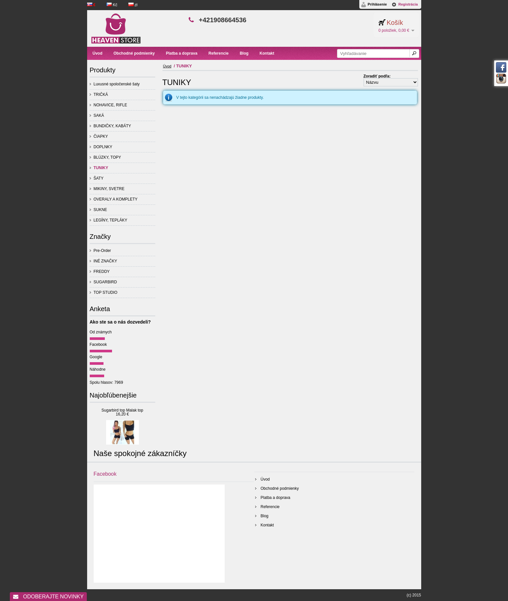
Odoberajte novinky (48, 596)
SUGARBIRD (105, 282)
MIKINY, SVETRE (109, 188)
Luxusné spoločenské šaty (117, 84)
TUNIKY (101, 168)
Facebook (98, 344)
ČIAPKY (101, 136)
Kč (112, 5)
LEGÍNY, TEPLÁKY (110, 220)
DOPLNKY (103, 147)
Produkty (103, 70)
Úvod (167, 66)
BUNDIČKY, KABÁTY (112, 126)
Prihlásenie (377, 4)
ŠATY (98, 178)
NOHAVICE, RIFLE (110, 105)
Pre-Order (102, 250)
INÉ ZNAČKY (105, 261)
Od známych (101, 332)
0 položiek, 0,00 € (393, 30)
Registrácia (408, 4)
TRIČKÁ (101, 94)
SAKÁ (99, 115)
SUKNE (100, 209)
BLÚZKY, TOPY (107, 157)
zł (133, 5)
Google (96, 357)
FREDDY (102, 271)
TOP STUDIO (106, 292)
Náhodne (98, 369)
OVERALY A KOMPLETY (116, 199)
